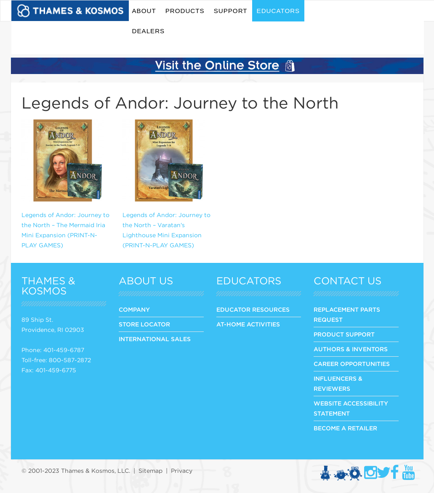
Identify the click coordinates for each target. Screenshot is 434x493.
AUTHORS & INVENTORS (351, 349)
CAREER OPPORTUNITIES (352, 363)
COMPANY (134, 309)
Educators (278, 10)
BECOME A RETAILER (345, 428)
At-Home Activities (248, 324)
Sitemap (150, 470)
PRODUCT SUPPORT (344, 334)
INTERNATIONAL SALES (155, 339)
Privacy (181, 470)
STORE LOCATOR (144, 324)
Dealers (148, 30)
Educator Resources (253, 309)
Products (185, 10)
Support (231, 10)
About (144, 10)
